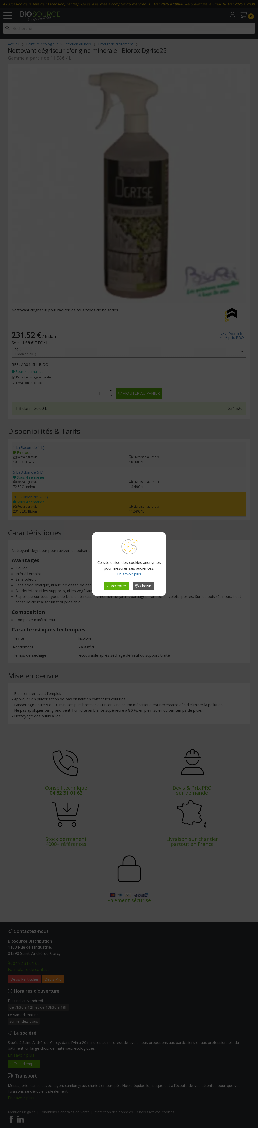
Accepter (116, 585)
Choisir (143, 585)
